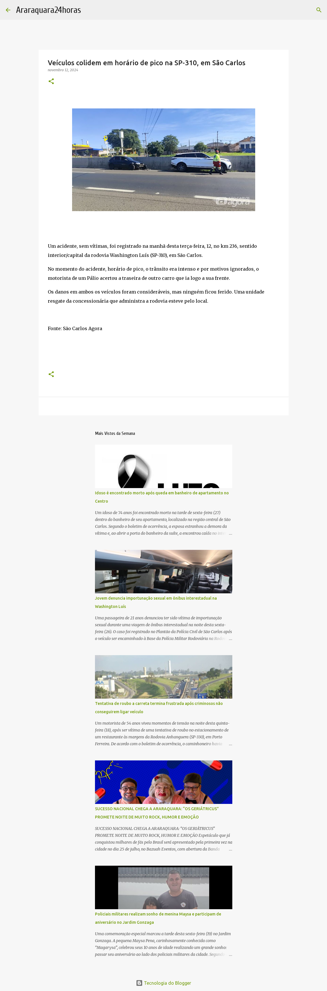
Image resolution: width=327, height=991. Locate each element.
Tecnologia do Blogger (163, 983)
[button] (51, 82)
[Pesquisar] (319, 10)
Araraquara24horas (48, 10)
